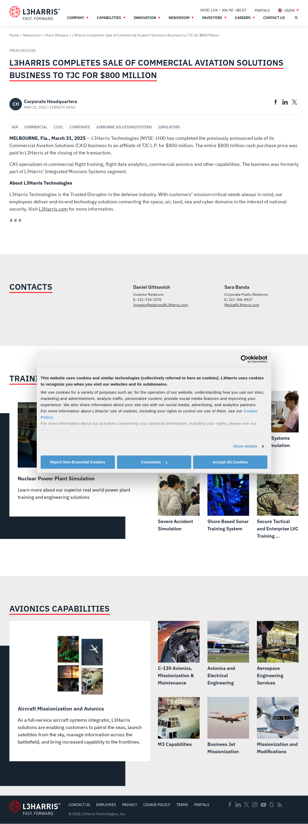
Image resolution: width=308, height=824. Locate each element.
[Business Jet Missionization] (228, 726)
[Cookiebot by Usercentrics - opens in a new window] (244, 359)
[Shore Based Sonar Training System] (228, 503)
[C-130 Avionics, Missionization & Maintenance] (179, 654)
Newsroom (32, 35)
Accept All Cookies (230, 462)
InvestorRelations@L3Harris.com (160, 305)
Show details (245, 446)
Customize (154, 462)
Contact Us (79, 804)
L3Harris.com (53, 209)
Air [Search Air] (15, 127)
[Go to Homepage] (34, 808)
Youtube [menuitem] (263, 805)
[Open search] (296, 17)
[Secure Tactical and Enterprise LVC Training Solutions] (278, 507)
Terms (182, 804)
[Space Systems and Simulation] (278, 420)
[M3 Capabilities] (179, 722)
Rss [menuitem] (280, 805)
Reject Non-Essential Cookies (78, 462)
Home (14, 35)
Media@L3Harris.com (241, 305)
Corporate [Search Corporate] (80, 127)
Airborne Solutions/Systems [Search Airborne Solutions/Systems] (124, 127)
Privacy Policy (55, 429)
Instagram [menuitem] (254, 804)
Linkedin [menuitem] (238, 804)
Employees (106, 804)
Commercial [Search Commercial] (35, 127)
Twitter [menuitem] (246, 804)
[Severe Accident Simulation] (179, 503)
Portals (201, 804)
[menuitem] (262, 10)
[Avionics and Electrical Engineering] (228, 654)
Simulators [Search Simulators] (169, 127)
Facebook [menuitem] (230, 804)
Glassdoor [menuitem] (271, 804)
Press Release (56, 35)
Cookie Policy (156, 804)
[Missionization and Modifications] (278, 726)
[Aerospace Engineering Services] (278, 654)
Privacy (129, 804)
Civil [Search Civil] (58, 127)
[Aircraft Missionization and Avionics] (80, 689)
